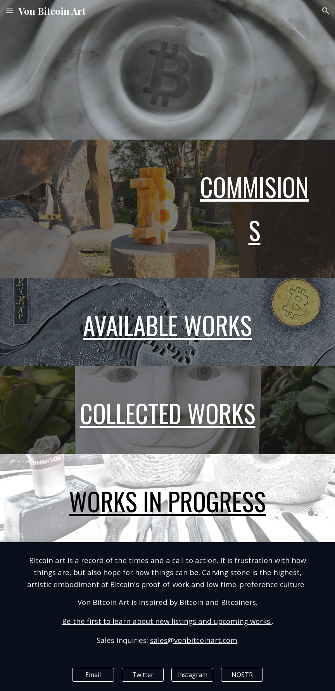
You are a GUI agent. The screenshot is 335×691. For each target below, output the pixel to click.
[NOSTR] (242, 674)
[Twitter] (143, 674)
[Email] (93, 674)
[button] (9, 10)
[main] (254, 209)
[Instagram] (192, 674)
